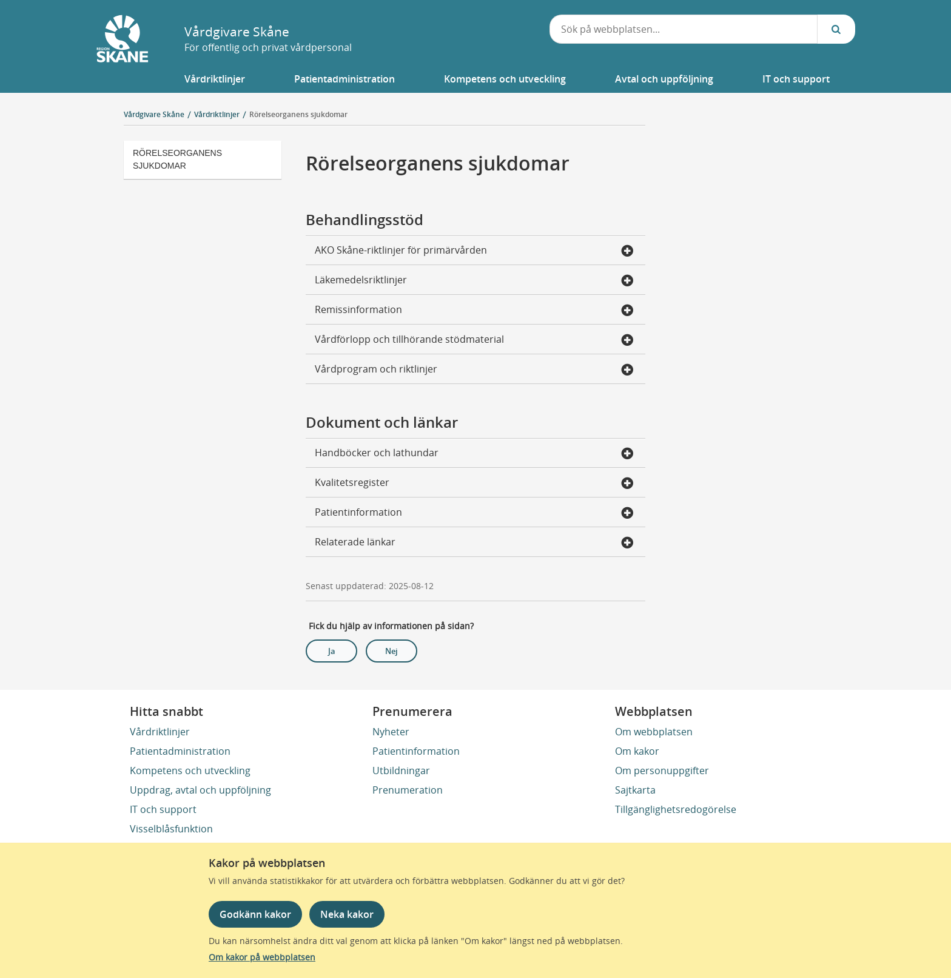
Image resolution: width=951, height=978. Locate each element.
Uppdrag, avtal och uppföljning (200, 790)
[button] (214, 79)
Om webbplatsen (654, 731)
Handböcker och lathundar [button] (474, 454)
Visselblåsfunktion (171, 828)
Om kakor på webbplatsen (262, 957)
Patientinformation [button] (474, 513)
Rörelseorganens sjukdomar (298, 114)
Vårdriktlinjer (160, 731)
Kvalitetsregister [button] (474, 483)
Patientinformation (416, 751)
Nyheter (390, 731)
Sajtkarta (635, 790)
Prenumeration (407, 790)
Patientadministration (180, 751)
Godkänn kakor (255, 914)
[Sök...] (836, 29)
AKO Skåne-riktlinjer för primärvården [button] (474, 251)
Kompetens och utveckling (190, 770)
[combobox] (683, 29)
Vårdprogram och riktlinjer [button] (474, 370)
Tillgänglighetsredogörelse (675, 809)
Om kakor (637, 751)
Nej (391, 651)
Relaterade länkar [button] (474, 543)
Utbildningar (401, 770)
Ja (331, 651)
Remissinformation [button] (474, 311)
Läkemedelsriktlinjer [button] (474, 281)
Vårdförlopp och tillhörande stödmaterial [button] (474, 340)
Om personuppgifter (662, 770)
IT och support (163, 809)
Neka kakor (347, 914)
